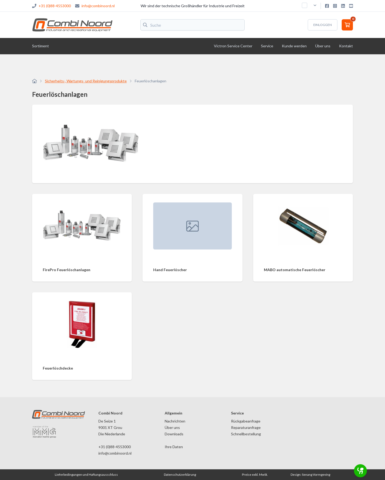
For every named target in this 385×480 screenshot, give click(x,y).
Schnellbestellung (246, 434)
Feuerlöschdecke (58, 368)
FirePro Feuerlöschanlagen (66, 269)
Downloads (174, 434)
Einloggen (322, 25)
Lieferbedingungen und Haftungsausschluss (86, 475)
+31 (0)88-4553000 (54, 5)
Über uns (172, 427)
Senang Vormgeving (316, 475)
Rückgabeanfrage (245, 421)
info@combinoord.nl (98, 5)
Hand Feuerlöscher (170, 269)
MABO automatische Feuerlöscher (294, 269)
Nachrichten (175, 421)
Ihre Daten (174, 446)
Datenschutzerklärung (180, 475)
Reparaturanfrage (246, 427)
